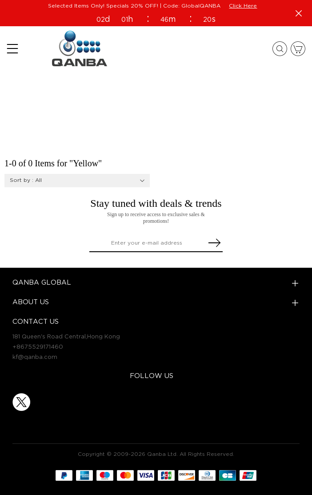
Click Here (243, 6)
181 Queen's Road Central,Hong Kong (66, 336)
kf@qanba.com (34, 357)
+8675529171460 (37, 347)
